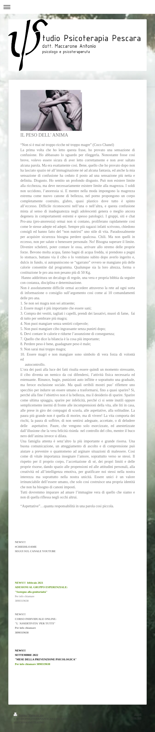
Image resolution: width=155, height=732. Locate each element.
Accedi (137, 714)
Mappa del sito (36, 715)
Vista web (136, 717)
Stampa (20, 715)
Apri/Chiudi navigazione (77, 7)
